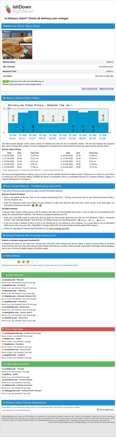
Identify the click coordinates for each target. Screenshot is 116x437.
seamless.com (10, 302)
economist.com (11, 380)
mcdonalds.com (11, 307)
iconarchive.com (11, 350)
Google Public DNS (50, 225)
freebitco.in (9, 344)
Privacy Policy (80, 422)
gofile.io (7, 374)
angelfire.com (10, 355)
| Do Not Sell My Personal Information (101, 422)
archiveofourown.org (13, 333)
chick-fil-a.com (10, 318)
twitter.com (9, 339)
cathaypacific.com (12, 391)
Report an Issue (106, 89)
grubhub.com (10, 285)
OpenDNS (36, 225)
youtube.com (10, 369)
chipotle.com (10, 296)
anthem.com (9, 385)
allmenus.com (10, 291)
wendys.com (9, 280)
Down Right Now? (105, 410)
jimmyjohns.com (11, 312)
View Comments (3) (89, 89)
